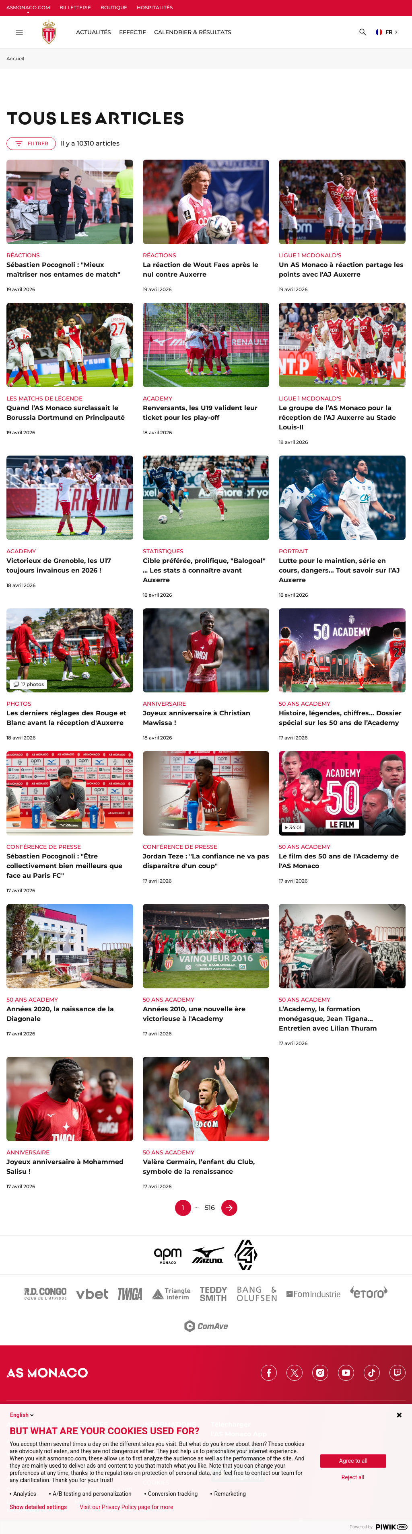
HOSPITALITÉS (155, 7)
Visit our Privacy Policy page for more (126, 1507)
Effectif (132, 32)
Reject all (353, 1477)
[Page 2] (229, 1208)
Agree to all (353, 1461)
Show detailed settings (38, 1507)
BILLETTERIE (75, 7)
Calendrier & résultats (192, 32)
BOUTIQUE (114, 7)
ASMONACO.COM (28, 7)
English (22, 1415)
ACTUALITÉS (93, 32)
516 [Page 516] (210, 1208)
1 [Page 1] (183, 1208)
